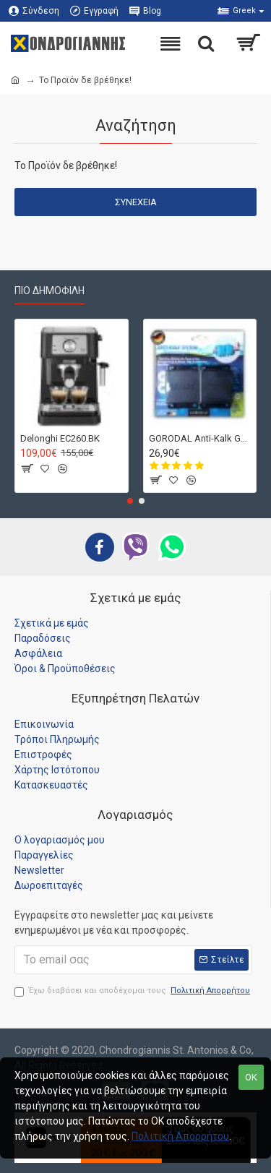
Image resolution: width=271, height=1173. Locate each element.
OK (251, 1077)
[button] (130, 501)
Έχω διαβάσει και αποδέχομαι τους (133, 991)
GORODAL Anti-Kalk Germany (200, 437)
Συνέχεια (136, 202)
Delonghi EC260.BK (60, 437)
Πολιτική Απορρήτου (180, 1136)
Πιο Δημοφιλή (49, 290)
